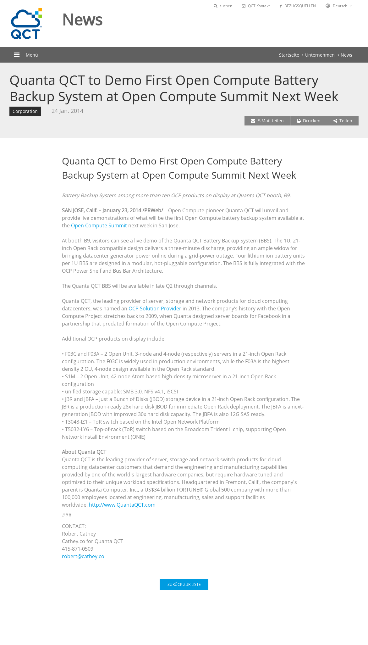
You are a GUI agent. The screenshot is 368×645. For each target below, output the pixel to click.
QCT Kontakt (256, 5)
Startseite (289, 55)
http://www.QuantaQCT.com (122, 504)
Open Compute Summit (99, 225)
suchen (223, 5)
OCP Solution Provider (156, 308)
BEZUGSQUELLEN (297, 5)
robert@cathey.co (83, 556)
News (346, 55)
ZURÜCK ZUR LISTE (184, 584)
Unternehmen (320, 55)
